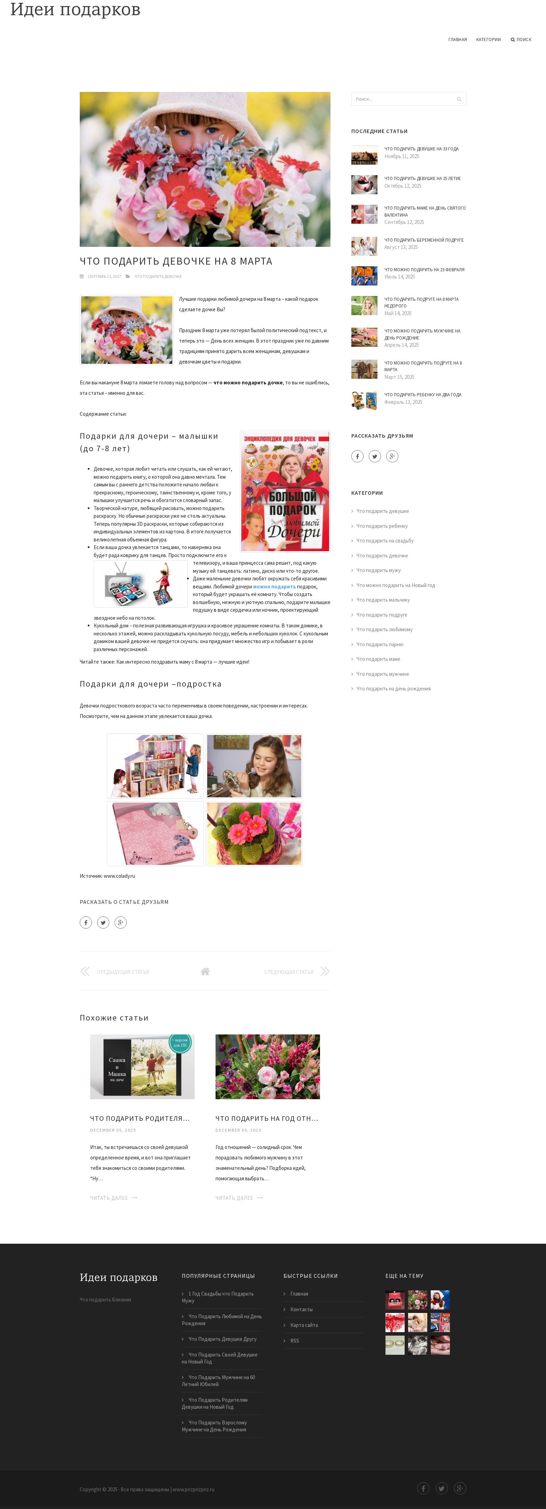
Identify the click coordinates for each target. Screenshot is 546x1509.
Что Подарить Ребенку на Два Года (422, 395)
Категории (488, 39)
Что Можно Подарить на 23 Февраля (424, 270)
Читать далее (109, 1198)
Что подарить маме (378, 659)
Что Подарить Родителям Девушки (142, 1118)
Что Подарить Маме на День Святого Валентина (425, 211)
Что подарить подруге (382, 614)
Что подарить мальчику (383, 599)
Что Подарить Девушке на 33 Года (421, 149)
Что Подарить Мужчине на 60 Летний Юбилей (218, 1380)
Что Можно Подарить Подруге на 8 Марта (423, 366)
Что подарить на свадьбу (385, 540)
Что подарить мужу (379, 570)
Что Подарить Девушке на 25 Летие (422, 178)
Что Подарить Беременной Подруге (424, 240)
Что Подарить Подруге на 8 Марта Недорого (421, 302)
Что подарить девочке (158, 276)
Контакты (301, 1309)
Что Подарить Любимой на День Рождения (222, 1320)
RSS (294, 1340)
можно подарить (274, 586)
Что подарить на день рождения (394, 688)
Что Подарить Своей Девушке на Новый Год (220, 1358)
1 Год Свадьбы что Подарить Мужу (218, 1297)
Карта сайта (304, 1325)
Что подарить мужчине (383, 674)
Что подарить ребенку (382, 526)
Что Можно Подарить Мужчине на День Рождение (422, 334)
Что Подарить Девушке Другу (223, 1339)
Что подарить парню (380, 644)
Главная (457, 39)
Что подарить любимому (385, 629)
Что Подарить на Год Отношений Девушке (268, 1118)
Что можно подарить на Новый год (396, 585)
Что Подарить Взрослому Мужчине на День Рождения (214, 1426)
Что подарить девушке (383, 511)
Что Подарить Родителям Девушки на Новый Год (215, 1403)
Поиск (521, 39)
